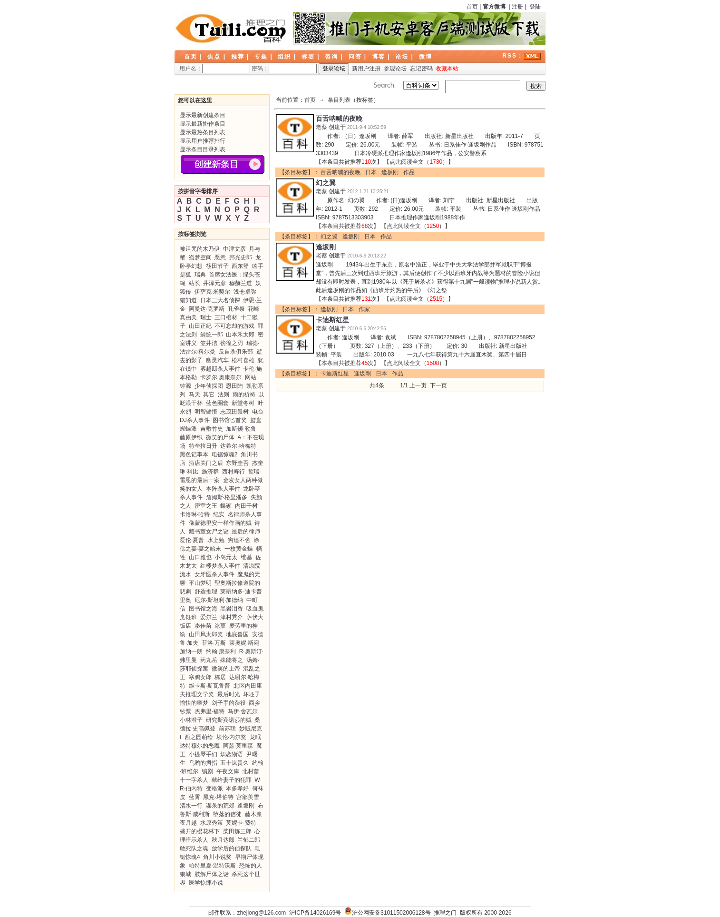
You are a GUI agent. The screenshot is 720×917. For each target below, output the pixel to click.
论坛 (402, 56)
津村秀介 (231, 617)
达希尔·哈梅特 (238, 446)
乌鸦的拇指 (203, 762)
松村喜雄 (243, 360)
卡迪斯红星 (332, 320)
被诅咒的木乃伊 (200, 249)
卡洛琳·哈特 (195, 514)
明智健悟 (206, 411)
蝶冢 (226, 506)
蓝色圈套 (217, 403)
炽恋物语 (231, 754)
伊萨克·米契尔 (212, 291)
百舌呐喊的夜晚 (339, 118)
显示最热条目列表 (202, 132)
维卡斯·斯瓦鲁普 (209, 685)
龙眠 (255, 737)
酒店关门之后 (206, 463)
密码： (284, 68)
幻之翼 (326, 183)
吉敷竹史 (211, 428)
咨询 (331, 56)
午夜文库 (227, 771)
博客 (378, 56)
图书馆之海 (203, 608)
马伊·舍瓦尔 (243, 711)
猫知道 (188, 300)
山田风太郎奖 (206, 634)
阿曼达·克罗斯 (206, 309)
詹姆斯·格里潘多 (226, 497)
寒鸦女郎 (200, 677)
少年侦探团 (209, 386)
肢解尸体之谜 (212, 874)
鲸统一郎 (211, 334)
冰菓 (220, 625)
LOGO (232, 28)
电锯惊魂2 (225, 454)
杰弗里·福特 (209, 711)
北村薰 (250, 771)
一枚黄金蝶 (238, 548)
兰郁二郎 (248, 840)
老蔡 (321, 127)
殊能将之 (231, 660)
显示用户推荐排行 (202, 141)
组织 (284, 56)
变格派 (214, 788)
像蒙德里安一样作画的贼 (220, 523)
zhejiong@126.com (261, 912)
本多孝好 (237, 788)
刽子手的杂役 (229, 703)
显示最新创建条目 (202, 115)
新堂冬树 (243, 403)
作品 (409, 172)
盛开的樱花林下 (200, 831)
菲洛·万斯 (214, 643)
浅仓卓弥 (245, 291)
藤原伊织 (191, 437)
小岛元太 (225, 557)
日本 (371, 172)
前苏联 (227, 728)
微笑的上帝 (226, 668)
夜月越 (188, 822)
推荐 (237, 56)
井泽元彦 (214, 283)
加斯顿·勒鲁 (241, 428)
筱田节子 (217, 266)
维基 (246, 557)
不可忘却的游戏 (234, 326)
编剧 (207, 771)
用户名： (214, 68)
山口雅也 (200, 557)
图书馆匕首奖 (230, 420)
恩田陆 (234, 386)
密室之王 (206, 506)
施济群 (210, 471)
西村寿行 (233, 471)
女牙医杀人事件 (214, 574)
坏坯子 (251, 694)
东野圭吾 (237, 463)
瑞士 (206, 317)
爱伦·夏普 (192, 540)
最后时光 (228, 694)
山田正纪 (200, 326)
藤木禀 (253, 814)
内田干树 (246, 506)
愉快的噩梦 (194, 703)
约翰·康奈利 (221, 651)
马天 (194, 394)
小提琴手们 (203, 754)
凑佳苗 (203, 625)
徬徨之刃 (231, 343)
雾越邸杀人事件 (220, 368)
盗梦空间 (200, 257)
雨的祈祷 (244, 394)
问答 (355, 56)
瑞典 (200, 274)
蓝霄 (194, 797)
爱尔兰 (208, 617)
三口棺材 (225, 317)
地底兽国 (237, 634)
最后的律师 (246, 531)
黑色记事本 (194, 454)
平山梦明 (200, 583)
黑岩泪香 (231, 608)
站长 (194, 283)
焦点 (214, 56)
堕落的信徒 (227, 814)
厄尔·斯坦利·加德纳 (219, 600)
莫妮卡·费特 (241, 822)
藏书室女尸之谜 (209, 531)
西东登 (240, 266)
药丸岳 (208, 660)
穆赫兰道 (240, 283)
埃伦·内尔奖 (231, 737)
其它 (208, 394)
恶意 (220, 257)
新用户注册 (366, 68)
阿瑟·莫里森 (238, 745)
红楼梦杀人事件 (220, 565)
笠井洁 (208, 343)
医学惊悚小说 (206, 882)
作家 (364, 309)
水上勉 (215, 540)
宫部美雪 (247, 797)
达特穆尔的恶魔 (200, 745)
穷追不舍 (239, 540)
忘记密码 (421, 68)
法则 (223, 394)
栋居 (220, 677)
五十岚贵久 (234, 762)
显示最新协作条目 (202, 123)
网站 (250, 377)
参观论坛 (395, 68)
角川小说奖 (217, 857)
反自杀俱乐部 (236, 351)
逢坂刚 (245, 805)
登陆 (535, 6)
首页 (472, 6)
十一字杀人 (194, 780)
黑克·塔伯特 (218, 797)
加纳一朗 (191, 651)
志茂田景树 (234, 411)
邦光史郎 (240, 257)
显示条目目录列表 (202, 149)
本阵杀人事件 (223, 488)
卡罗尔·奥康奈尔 (221, 377)
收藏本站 (447, 68)
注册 (517, 6)
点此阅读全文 (406, 161)
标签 (308, 56)
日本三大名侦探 (220, 300)
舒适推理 (206, 591)
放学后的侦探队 (232, 848)
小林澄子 (191, 720)
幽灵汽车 (217, 360)
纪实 (218, 514)
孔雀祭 (236, 309)
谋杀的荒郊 (220, 805)
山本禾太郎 (240, 334)
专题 (261, 56)
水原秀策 (211, 822)
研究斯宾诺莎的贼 (229, 720)
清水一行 (191, 805)
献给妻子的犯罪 (232, 780)
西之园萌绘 (199, 737)
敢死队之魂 (194, 848)
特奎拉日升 (203, 446)
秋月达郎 (223, 840)
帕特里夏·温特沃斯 (212, 865)
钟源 (185, 386)
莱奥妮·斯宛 (244, 643)
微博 (425, 56)
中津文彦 (234, 249)
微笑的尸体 (220, 437)
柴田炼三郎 (237, 831)
